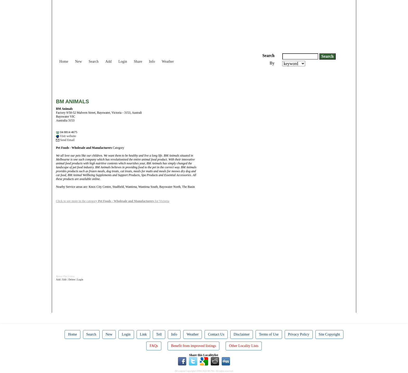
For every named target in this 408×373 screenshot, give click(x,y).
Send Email (65, 140)
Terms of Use (268, 334)
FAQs (154, 346)
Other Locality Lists (243, 346)
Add (108, 61)
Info (152, 61)
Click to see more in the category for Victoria (112, 201)
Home (63, 61)
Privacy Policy (298, 334)
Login (122, 61)
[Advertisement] (150, 80)
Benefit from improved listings (193, 346)
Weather (168, 61)
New (78, 61)
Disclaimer (242, 334)
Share (138, 61)
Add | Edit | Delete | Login (69, 279)
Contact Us (216, 334)
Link (143, 334)
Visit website (66, 136)
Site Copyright (329, 334)
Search (94, 61)
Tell (159, 334)
